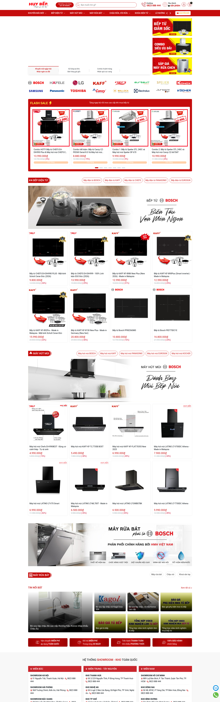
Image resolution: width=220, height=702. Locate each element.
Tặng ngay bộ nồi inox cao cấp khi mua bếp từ (128, 103)
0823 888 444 (154, 5)
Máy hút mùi (41, 353)
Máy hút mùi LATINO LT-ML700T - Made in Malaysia (89, 504)
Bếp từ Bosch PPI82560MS (124, 330)
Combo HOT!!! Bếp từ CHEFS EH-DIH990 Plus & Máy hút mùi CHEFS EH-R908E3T (50, 151)
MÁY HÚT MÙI (77, 13)
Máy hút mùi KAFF (108, 353)
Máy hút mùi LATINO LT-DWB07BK (127, 503)
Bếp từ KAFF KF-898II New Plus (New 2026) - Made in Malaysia (128, 274)
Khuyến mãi (183, 13)
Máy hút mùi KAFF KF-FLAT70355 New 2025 (129, 447)
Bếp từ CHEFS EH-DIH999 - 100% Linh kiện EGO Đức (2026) (87, 274)
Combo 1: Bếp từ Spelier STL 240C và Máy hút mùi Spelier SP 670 (128, 150)
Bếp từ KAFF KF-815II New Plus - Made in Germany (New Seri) (89, 331)
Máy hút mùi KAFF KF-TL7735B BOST (87, 446)
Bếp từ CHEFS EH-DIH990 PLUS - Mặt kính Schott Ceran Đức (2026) (48, 274)
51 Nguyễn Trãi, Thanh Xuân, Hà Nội (48, 678)
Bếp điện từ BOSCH (91, 180)
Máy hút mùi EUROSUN (157, 353)
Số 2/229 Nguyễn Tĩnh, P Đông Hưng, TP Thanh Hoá (110, 678)
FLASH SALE (41, 103)
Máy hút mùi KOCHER (181, 353)
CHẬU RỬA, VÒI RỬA (120, 13)
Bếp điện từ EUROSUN (180, 180)
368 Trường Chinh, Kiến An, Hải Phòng (49, 690)
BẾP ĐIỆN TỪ (58, 13)
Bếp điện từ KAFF (112, 180)
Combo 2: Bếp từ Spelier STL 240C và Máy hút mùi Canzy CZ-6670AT (168, 150)
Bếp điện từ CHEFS (132, 180)
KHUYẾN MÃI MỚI (37, 13)
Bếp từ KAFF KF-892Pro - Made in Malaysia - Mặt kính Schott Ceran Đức (46, 331)
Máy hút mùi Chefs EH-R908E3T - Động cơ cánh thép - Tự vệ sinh (48, 447)
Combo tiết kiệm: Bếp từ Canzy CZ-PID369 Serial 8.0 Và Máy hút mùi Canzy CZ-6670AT (88, 151)
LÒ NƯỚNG (161, 13)
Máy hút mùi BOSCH (87, 353)
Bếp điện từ (40, 180)
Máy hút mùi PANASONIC (132, 353)
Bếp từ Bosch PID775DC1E (165, 330)
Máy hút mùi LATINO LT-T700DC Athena (171, 503)
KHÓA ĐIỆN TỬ (143, 13)
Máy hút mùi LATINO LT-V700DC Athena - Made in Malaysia (171, 447)
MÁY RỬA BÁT (97, 13)
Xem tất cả (186, 588)
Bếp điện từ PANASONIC (156, 180)
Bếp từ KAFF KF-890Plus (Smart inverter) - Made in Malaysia (172, 274)
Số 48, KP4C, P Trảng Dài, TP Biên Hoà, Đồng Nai (164, 690)
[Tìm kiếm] (78, 4)
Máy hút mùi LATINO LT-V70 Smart (45, 503)
